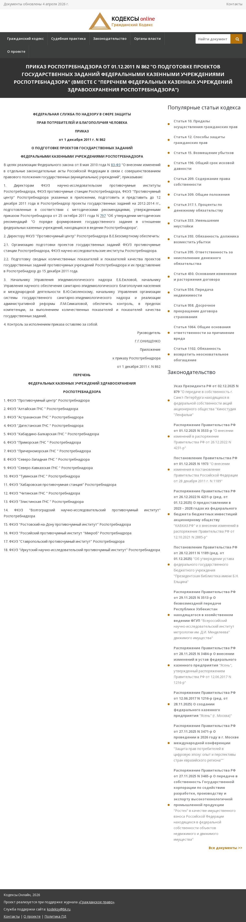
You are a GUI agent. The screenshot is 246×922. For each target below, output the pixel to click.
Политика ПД (55, 916)
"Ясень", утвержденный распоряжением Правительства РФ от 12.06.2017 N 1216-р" (205, 665)
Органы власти (147, 38)
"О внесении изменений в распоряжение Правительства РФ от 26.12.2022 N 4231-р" (205, 436)
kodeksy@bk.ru (58, 909)
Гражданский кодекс (25, 38)
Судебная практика (68, 38)
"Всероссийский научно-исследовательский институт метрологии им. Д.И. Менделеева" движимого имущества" (205, 614)
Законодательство (110, 38)
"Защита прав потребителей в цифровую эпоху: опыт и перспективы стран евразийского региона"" (206, 742)
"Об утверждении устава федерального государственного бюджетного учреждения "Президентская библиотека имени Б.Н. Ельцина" (206, 564)
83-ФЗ (116, 164)
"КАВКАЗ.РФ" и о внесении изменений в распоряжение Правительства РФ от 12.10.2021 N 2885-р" (206, 514)
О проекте (16, 51)
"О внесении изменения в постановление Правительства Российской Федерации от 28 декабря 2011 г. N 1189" (206, 469)
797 (103, 215)
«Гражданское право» (96, 902)
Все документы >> (225, 847)
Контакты (234, 4)
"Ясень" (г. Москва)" (205, 704)
